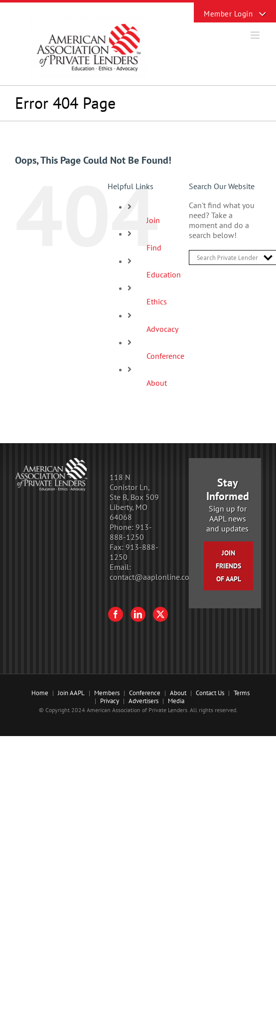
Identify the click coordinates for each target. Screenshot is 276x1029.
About (156, 383)
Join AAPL (71, 693)
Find (153, 248)
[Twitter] (160, 614)
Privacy (109, 701)
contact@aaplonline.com (153, 577)
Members (107, 693)
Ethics (156, 301)
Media (176, 701)
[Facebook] (115, 614)
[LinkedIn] (138, 614)
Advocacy (162, 329)
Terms (242, 693)
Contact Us (210, 693)
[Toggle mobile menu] (256, 35)
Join (153, 220)
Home (39, 693)
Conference (165, 356)
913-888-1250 (131, 532)
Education (163, 274)
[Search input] (228, 257)
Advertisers (143, 701)
